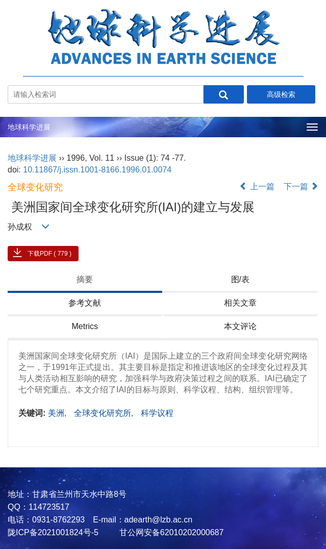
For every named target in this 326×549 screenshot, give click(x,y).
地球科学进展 (29, 127)
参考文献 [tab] (84, 302)
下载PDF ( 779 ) (49, 253)
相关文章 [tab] (240, 302)
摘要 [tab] (85, 279)
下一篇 (301, 186)
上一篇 (256, 186)
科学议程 (157, 413)
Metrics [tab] (84, 326)
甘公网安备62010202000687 (170, 532)
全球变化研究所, (105, 413)
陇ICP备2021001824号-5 (53, 532)
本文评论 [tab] (240, 326)
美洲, (58, 413)
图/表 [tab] (240, 279)
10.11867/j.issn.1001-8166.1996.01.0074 (97, 169)
